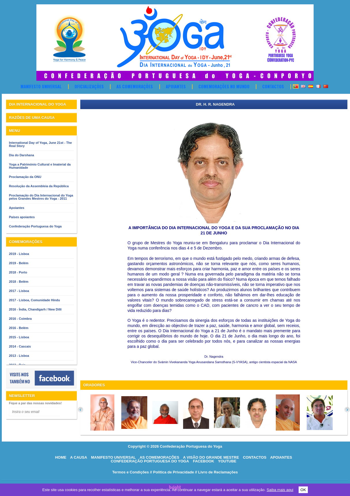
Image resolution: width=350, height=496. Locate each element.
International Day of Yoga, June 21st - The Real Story (40, 144)
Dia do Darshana (21, 155)
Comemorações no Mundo (224, 86)
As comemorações (134, 86)
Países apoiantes (22, 217)
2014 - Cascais (20, 346)
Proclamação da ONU (25, 177)
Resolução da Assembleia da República (39, 186)
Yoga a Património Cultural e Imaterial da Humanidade (40, 166)
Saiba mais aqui (280, 490)
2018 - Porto (18, 272)
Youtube (227, 461)
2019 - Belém (18, 263)
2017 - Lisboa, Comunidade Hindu (34, 300)
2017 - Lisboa (19, 291)
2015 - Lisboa (19, 337)
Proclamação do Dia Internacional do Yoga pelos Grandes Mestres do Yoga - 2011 (41, 197)
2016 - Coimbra (20, 318)
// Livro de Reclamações (216, 472)
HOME (60, 457)
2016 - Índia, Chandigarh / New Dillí (35, 309)
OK (303, 490)
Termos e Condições (130, 472)
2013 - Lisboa (19, 355)
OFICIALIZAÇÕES (89, 86)
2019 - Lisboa (19, 254)
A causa (78, 457)
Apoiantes (176, 86)
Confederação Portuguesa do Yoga (35, 226)
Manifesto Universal (41, 86)
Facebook (203, 461)
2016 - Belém (18, 328)
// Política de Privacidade (172, 472)
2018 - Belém (18, 281)
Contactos (273, 86)
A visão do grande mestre (211, 457)
